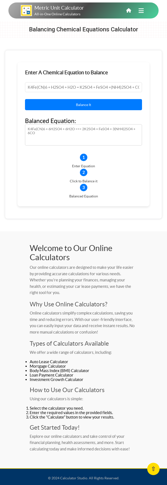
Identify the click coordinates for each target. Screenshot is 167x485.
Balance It (83, 105)
